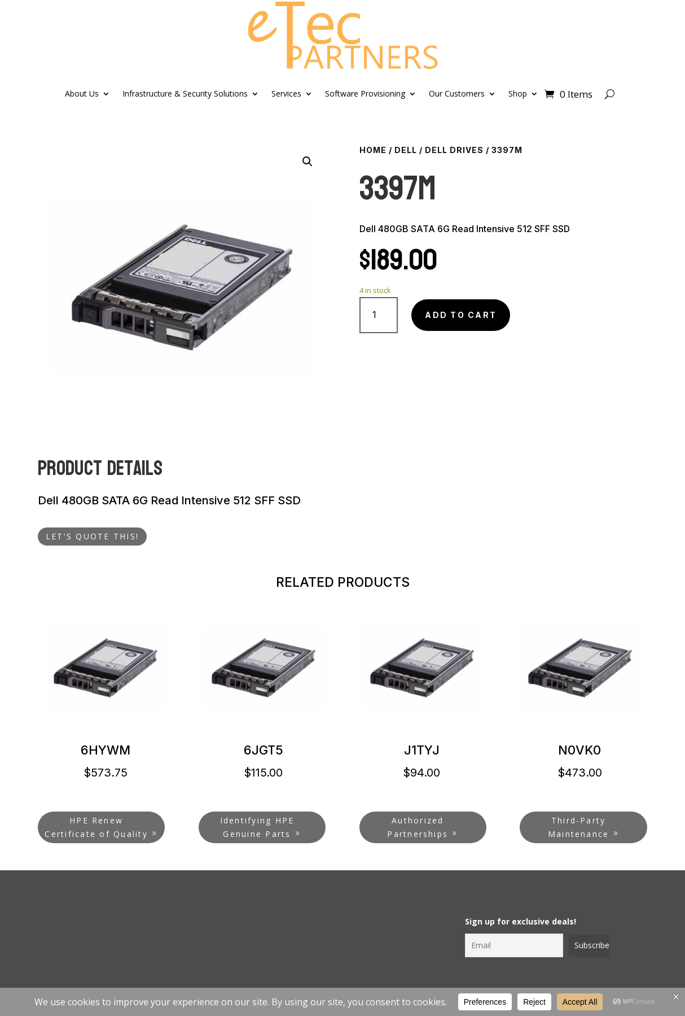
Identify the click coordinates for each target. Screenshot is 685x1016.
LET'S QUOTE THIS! (92, 536)
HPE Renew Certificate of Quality (96, 827)
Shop (517, 93)
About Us (82, 93)
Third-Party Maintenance (578, 827)
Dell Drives (454, 150)
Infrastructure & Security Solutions (185, 93)
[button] (307, 161)
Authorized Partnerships (417, 827)
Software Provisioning (365, 93)
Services (286, 93)
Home (373, 150)
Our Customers (457, 93)
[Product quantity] (378, 315)
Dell (405, 150)
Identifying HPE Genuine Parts (257, 827)
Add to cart (461, 315)
